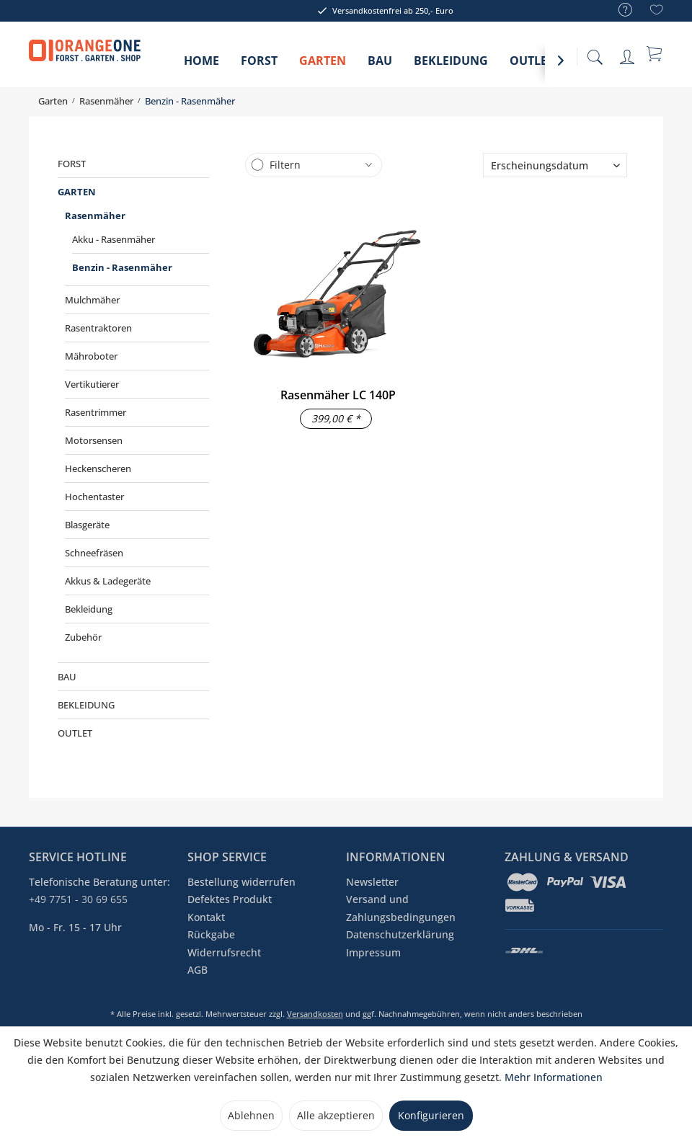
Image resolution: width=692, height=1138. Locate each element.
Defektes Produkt (229, 899)
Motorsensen (94, 440)
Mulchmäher (92, 299)
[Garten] (322, 65)
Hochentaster (94, 496)
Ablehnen (251, 1115)
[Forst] (259, 65)
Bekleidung (88, 609)
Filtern (285, 165)
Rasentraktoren (98, 327)
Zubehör (83, 637)
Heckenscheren (98, 468)
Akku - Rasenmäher (113, 239)
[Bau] (380, 65)
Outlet (75, 732)
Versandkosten (315, 1013)
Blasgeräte (87, 524)
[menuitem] (618, 10)
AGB (197, 970)
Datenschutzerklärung (400, 934)
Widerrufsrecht (224, 952)
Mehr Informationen (554, 1077)
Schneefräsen (94, 552)
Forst (72, 163)
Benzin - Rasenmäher (122, 267)
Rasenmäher (95, 215)
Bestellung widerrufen (241, 882)
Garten (77, 191)
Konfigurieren (431, 1115)
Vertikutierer (92, 384)
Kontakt (206, 917)
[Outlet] (531, 65)
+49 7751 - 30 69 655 (78, 899)
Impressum (373, 952)
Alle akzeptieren (336, 1115)
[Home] (201, 65)
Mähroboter (91, 356)
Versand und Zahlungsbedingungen (401, 907)
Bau (67, 676)
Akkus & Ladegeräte (108, 580)
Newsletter (372, 882)
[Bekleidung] (451, 65)
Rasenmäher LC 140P (338, 395)
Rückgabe (211, 934)
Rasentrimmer (95, 412)
